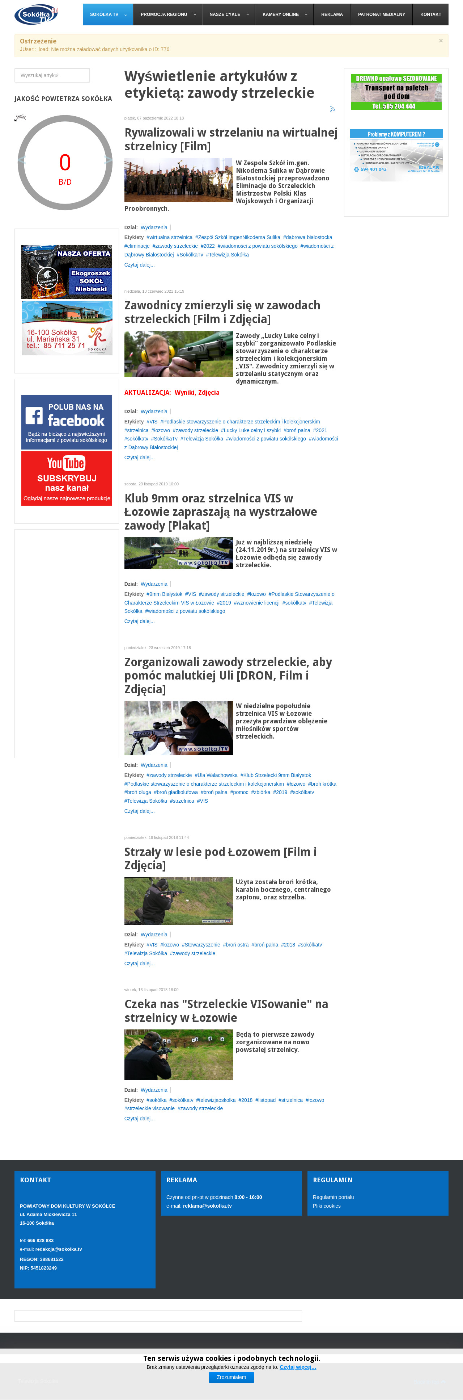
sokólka (157, 1100)
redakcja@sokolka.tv (58, 1249)
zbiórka (262, 792)
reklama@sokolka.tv (207, 1206)
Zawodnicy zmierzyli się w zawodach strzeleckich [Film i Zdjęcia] (222, 312)
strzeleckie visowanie (151, 1108)
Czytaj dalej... (139, 265)
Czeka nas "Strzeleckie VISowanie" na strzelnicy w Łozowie (226, 1011)
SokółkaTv (191, 255)
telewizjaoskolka (217, 1100)
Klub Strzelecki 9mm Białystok (277, 775)
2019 (225, 603)
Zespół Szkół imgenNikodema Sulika (239, 237)
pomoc (241, 792)
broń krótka (323, 784)
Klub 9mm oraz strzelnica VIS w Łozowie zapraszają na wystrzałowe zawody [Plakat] (221, 512)
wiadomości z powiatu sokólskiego (259, 246)
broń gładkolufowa (177, 792)
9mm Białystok (165, 594)
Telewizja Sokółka (229, 255)
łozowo (162, 430)
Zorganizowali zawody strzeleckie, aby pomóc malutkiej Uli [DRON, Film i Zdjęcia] (228, 676)
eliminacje (138, 246)
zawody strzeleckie (176, 246)
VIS (153, 422)
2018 (289, 945)
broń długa (139, 792)
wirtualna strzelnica (170, 237)
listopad (267, 1100)
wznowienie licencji (258, 603)
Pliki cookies (327, 1206)
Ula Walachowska (217, 775)
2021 (321, 430)
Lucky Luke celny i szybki (252, 430)
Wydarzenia (154, 227)
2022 (209, 246)
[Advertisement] (66, 643)
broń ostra (237, 945)
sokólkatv (137, 439)
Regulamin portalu (333, 1197)
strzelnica (138, 430)
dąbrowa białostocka (309, 237)
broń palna (298, 430)
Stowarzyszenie (202, 945)
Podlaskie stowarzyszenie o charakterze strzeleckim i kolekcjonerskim (241, 422)
